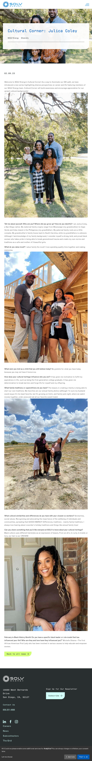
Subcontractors (11, 735)
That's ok (83, 757)
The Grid (7, 740)
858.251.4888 (9, 709)
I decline (70, 757)
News (6, 731)
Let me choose (7, 757)
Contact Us (9, 705)
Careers (7, 726)
